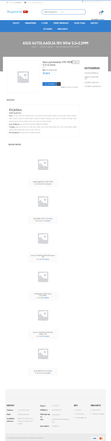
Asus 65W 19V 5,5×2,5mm (43, 368)
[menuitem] (16, 23)
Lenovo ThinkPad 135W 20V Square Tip (43, 331)
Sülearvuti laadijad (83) (92, 87)
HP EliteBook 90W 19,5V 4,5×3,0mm (43, 293)
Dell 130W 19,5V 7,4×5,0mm (42, 218)
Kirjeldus (11, 100)
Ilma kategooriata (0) (92, 73)
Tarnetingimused (81, 415)
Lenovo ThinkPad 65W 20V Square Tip (43, 256)
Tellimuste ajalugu (98, 411)
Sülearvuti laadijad (46, 47)
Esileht (34, 47)
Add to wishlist (59, 84)
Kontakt (78, 408)
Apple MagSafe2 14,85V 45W (43, 181)
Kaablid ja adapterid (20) (92, 77)
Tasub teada (80, 411)
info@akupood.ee (37, 2)
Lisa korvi (51, 84)
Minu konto (96, 408)
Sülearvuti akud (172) (92, 82)
